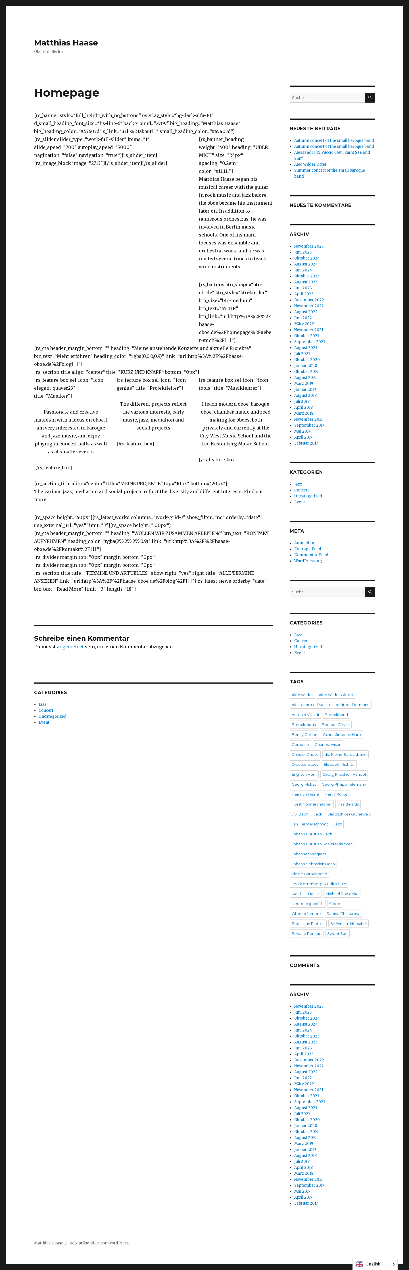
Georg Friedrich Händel (344, 774)
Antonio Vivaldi (305, 714)
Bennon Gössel (336, 724)
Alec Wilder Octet (310, 164)
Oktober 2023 (307, 276)
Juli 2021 (302, 353)
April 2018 (303, 407)
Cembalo (300, 744)
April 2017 (303, 437)
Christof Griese (305, 754)
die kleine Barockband (345, 754)
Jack (318, 814)
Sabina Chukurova (343, 913)
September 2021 (309, 341)
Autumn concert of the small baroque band (334, 140)
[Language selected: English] (375, 1264)
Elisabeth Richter (339, 764)
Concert (46, 710)
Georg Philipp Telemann (344, 784)
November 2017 (308, 419)
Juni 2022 (303, 318)
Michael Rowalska (341, 893)
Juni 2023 (303, 288)
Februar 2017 (306, 443)
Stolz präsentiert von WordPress (98, 1243)
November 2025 (309, 246)
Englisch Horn (304, 774)
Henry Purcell (337, 794)
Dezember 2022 (309, 300)
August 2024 (306, 264)
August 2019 (305, 377)
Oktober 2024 (307, 258)
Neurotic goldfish (308, 903)
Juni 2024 (303, 270)
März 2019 (303, 383)
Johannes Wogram (309, 854)
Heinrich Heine (305, 794)
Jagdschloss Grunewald (349, 814)
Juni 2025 (303, 252)
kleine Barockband (309, 873)
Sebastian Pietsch (308, 923)
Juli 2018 (302, 401)
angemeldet (70, 646)
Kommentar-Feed (311, 555)
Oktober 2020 (307, 359)
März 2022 (304, 323)
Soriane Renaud (307, 933)
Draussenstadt (305, 764)
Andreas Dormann (353, 704)
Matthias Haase (66, 42)
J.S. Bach (300, 814)
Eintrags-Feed (307, 549)
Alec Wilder (302, 694)
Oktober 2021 (306, 335)
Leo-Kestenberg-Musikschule (319, 883)
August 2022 (306, 312)
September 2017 (309, 425)
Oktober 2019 (306, 371)
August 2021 (305, 347)
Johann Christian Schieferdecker (322, 844)
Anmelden (304, 543)
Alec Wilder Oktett (336, 694)
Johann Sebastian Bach (313, 864)
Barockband (336, 714)
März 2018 (303, 413)
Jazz (42, 704)
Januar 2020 (305, 365)
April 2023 (304, 294)
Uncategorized (52, 716)
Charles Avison (328, 744)
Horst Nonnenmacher (312, 804)
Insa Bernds (348, 804)
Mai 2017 (302, 431)
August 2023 (306, 282)
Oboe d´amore (306, 913)
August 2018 (305, 395)
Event (44, 722)
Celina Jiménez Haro (342, 734)
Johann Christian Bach (312, 834)
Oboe (334, 903)
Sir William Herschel (348, 923)
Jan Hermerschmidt (310, 824)
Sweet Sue (337, 933)
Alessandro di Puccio (311, 704)
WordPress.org (308, 561)
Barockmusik (304, 724)
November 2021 (308, 329)
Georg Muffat (304, 784)
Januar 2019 (305, 389)
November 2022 (309, 306)
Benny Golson (304, 734)
